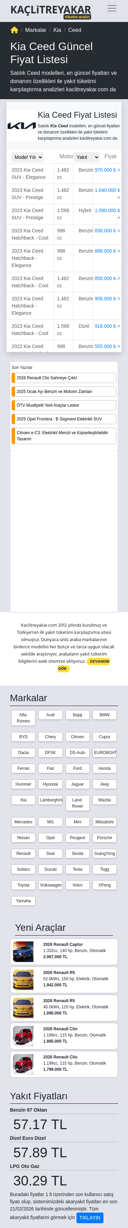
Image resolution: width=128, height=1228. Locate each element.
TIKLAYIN (90, 1217)
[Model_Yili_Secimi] (27, 157)
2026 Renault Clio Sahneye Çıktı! (47, 377)
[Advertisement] (64, 532)
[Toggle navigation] (111, 8)
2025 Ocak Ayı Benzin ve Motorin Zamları (54, 391)
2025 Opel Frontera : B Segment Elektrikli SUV (59, 419)
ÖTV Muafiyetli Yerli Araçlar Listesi (48, 405)
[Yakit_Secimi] (87, 157)
